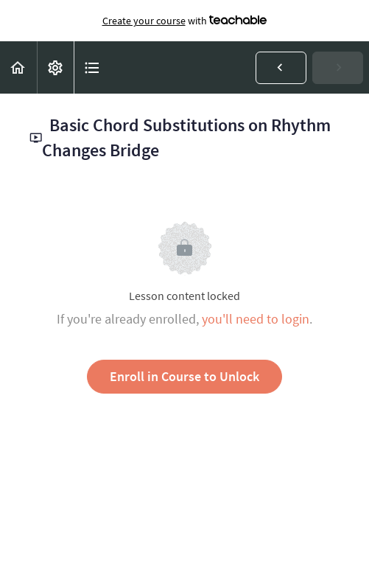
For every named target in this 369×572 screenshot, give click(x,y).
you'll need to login (255, 318)
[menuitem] (55, 67)
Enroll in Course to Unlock (184, 376)
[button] (18, 67)
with (184, 20)
